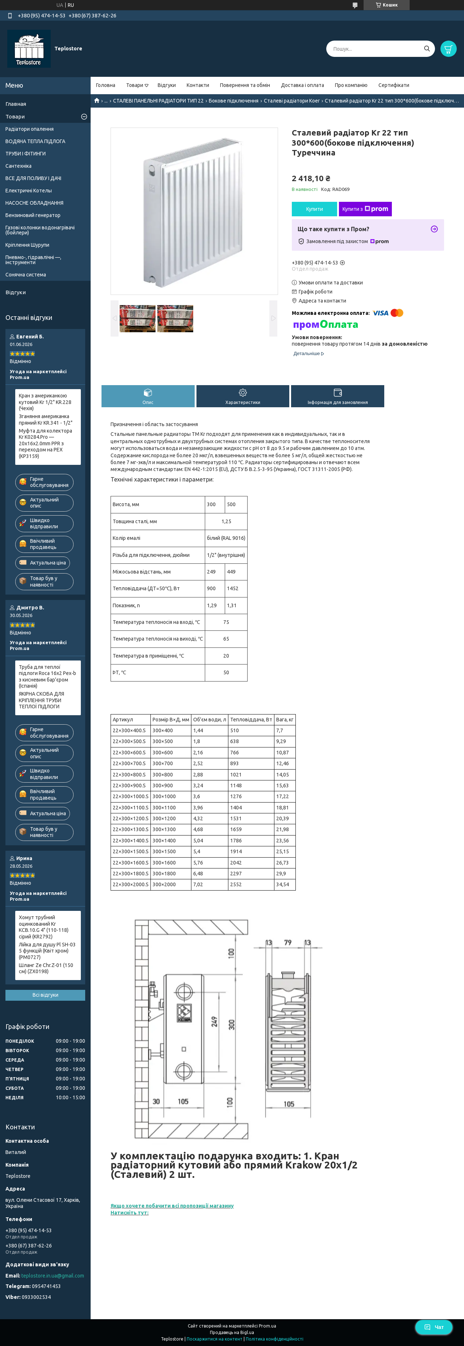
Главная (15, 104)
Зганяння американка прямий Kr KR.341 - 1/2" (45, 419)
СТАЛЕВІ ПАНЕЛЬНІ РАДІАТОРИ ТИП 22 (158, 101)
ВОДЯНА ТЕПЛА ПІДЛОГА (35, 141)
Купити (314, 209)
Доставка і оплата (302, 85)
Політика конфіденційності (274, 1339)
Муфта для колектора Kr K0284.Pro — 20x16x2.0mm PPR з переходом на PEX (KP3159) (45, 443)
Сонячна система (25, 275)
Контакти (198, 85)
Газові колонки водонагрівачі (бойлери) (40, 230)
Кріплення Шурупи (27, 245)
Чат (434, 1327)
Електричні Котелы (28, 190)
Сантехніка (18, 166)
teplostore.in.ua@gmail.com (52, 1276)
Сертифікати (393, 85)
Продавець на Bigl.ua (232, 1332)
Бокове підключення (233, 101)
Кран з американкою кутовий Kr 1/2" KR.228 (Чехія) (45, 402)
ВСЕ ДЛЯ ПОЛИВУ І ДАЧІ (33, 178)
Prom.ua (267, 1326)
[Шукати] (427, 49)
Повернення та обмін (245, 85)
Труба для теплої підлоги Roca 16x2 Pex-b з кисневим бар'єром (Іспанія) (47, 676)
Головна (105, 85)
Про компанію (351, 85)
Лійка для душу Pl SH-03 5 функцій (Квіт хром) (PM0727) (47, 951)
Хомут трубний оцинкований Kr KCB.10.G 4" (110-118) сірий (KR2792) (44, 926)
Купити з (365, 209)
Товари (134, 85)
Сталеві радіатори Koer (292, 101)
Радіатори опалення (29, 129)
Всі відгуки (45, 995)
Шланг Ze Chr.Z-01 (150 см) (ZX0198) (46, 968)
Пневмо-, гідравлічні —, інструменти (33, 259)
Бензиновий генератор (33, 215)
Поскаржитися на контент (215, 1339)
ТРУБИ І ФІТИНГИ (25, 154)
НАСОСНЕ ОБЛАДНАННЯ (34, 203)
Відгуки (167, 85)
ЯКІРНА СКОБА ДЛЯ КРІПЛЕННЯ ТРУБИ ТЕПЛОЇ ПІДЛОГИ (41, 700)
